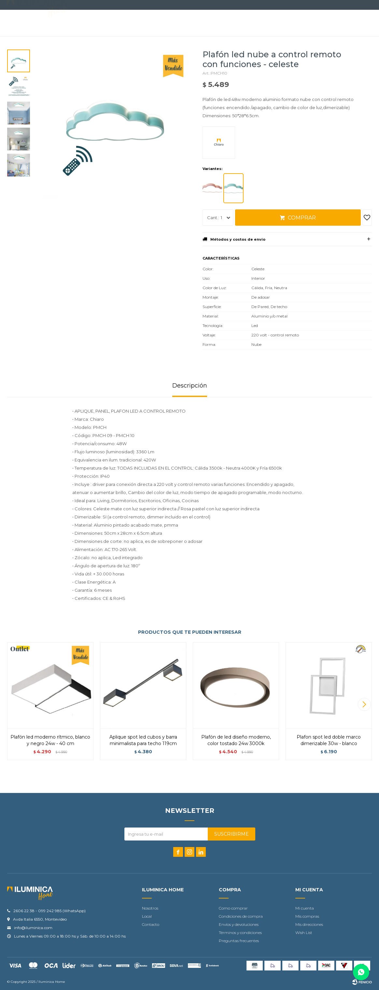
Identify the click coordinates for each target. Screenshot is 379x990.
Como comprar (233, 908)
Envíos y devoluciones (239, 924)
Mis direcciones (309, 924)
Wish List (303, 932)
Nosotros (150, 908)
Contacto (175, 23)
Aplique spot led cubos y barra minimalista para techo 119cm (143, 740)
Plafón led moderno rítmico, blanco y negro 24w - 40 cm (50, 740)
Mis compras (307, 916)
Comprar (302, 218)
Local (147, 916)
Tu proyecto (214, 23)
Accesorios (136, 23)
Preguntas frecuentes (239, 940)
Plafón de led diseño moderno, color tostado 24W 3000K (236, 740)
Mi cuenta (304, 908)
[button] (364, 704)
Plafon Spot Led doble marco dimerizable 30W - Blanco (329, 740)
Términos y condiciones (240, 932)
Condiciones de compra (241, 916)
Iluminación (96, 23)
